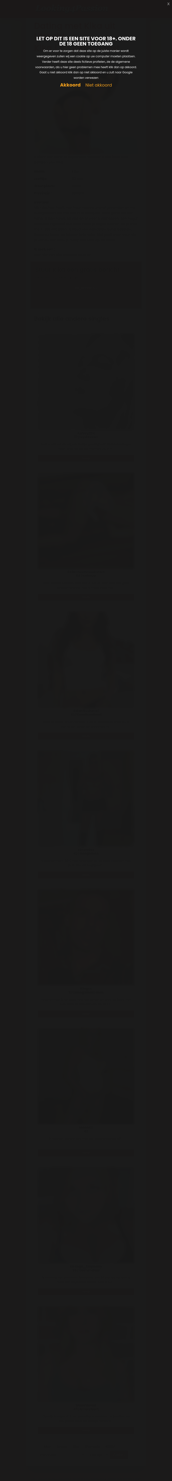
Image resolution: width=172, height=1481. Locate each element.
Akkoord (70, 85)
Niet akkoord (98, 85)
